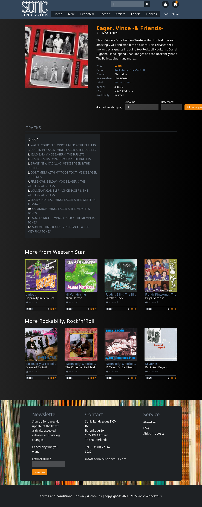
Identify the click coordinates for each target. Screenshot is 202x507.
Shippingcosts (154, 433)
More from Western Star (55, 251)
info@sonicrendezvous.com (105, 459)
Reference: (167, 102)
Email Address (41, 458)
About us (150, 422)
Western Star (123, 82)
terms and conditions (56, 496)
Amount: (130, 102)
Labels (136, 14)
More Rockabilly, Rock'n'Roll (59, 321)
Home (58, 14)
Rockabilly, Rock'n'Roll (129, 70)
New (71, 14)
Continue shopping (109, 107)
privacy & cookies (89, 496)
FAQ (166, 14)
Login (118, 65)
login (53, 308)
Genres (151, 14)
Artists (120, 14)
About (175, 14)
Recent (105, 14)
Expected (87, 14)
